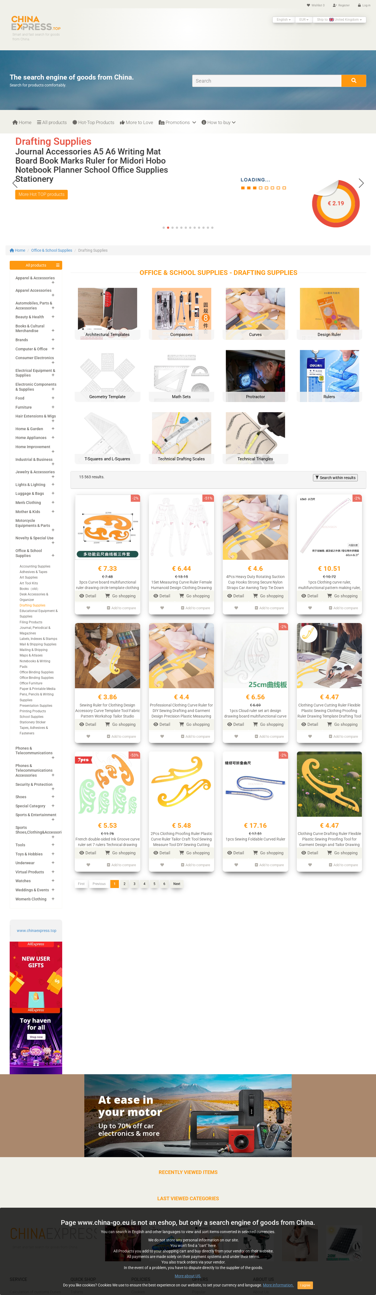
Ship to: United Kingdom (339, 20)
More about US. (188, 1276)
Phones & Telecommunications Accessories (34, 770)
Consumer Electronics (34, 358)
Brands (21, 340)
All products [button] (36, 265)
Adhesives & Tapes (33, 572)
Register (341, 5)
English (284, 20)
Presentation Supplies (36, 706)
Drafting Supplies (32, 605)
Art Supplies (29, 577)
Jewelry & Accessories (35, 472)
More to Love (136, 122)
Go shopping (120, 595)
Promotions (177, 122)
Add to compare (121, 607)
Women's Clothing (30, 899)
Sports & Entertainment (35, 815)
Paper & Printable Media (38, 689)
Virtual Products (29, 872)
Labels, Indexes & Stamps (38, 639)
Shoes (20, 797)
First (81, 879)
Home (22, 122)
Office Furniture (31, 683)
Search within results (335, 478)
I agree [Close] (305, 1285)
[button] (361, 183)
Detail (87, 595)
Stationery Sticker (33, 722)
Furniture (23, 407)
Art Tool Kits (29, 583)
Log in (364, 5)
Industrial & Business (34, 459)
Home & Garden (29, 429)
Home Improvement (32, 447)
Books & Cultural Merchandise (30, 328)
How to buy (219, 122)
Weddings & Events (32, 890)
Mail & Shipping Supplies (38, 644)
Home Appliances (30, 437)
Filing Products (31, 622)
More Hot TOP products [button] (41, 194)
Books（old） (30, 589)
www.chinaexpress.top (36, 930)
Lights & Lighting (30, 484)
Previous (99, 879)
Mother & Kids (27, 511)
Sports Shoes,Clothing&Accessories (40, 830)
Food (19, 398)
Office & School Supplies (51, 250)
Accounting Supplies (35, 566)
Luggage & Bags (29, 493)
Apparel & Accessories (35, 278)
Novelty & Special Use (34, 538)
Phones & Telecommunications (34, 750)
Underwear (25, 863)
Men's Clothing (28, 502)
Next (176, 879)
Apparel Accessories (33, 290)
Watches (23, 881)
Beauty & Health (29, 317)
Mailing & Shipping (34, 650)
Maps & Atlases (31, 655)
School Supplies (31, 717)
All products (52, 122)
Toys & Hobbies (29, 854)
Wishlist (316, 5)
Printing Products (33, 711)
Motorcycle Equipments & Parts (32, 523)
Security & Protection (34, 784)
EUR (304, 20)
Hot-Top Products (93, 122)
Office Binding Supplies (37, 672)
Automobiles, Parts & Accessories (33, 305)
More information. (278, 1285)
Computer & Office (31, 349)
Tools (20, 845)
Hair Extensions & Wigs (35, 416)
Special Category (30, 806)
